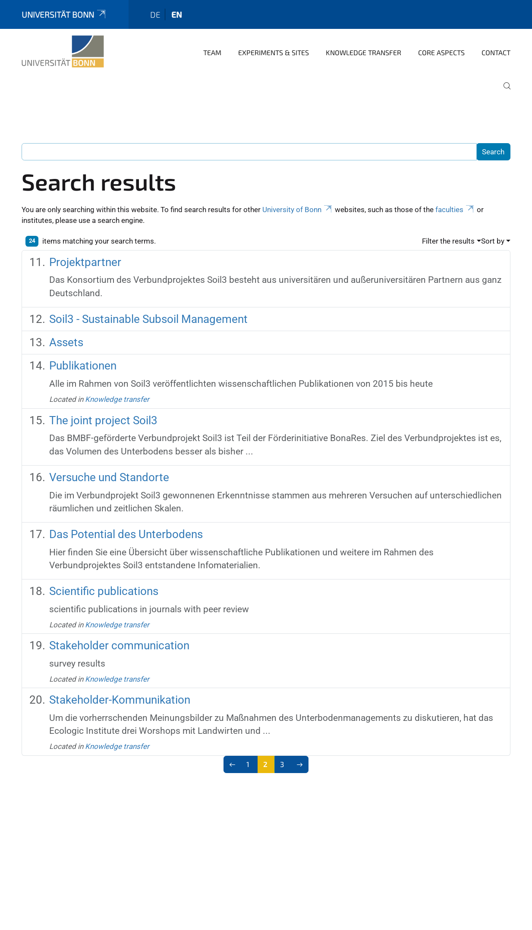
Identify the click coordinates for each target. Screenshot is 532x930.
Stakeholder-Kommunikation (119, 699)
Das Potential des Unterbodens (126, 534)
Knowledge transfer (363, 52)
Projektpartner (85, 262)
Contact (496, 52)
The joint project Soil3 (103, 420)
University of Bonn (297, 209)
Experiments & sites (273, 52)
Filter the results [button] (448, 241)
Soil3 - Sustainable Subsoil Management (148, 319)
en (176, 14)
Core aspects (441, 52)
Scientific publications (103, 591)
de (155, 14)
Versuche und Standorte (109, 477)
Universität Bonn (64, 14)
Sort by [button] (492, 241)
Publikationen (82, 365)
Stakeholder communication (119, 645)
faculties (455, 209)
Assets (66, 342)
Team (212, 52)
